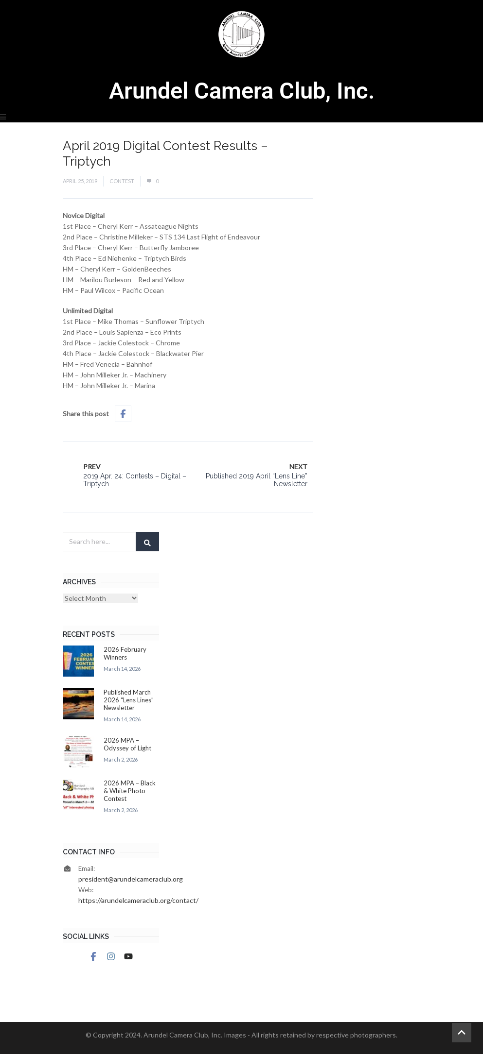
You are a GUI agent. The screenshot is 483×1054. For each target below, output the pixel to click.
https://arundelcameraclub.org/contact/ (138, 900)
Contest (121, 181)
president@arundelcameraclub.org (130, 879)
